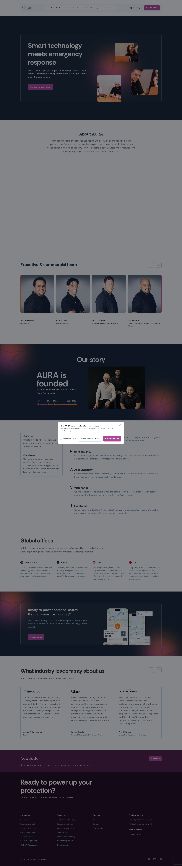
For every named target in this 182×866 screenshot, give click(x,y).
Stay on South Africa (90, 438)
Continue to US (112, 438)
